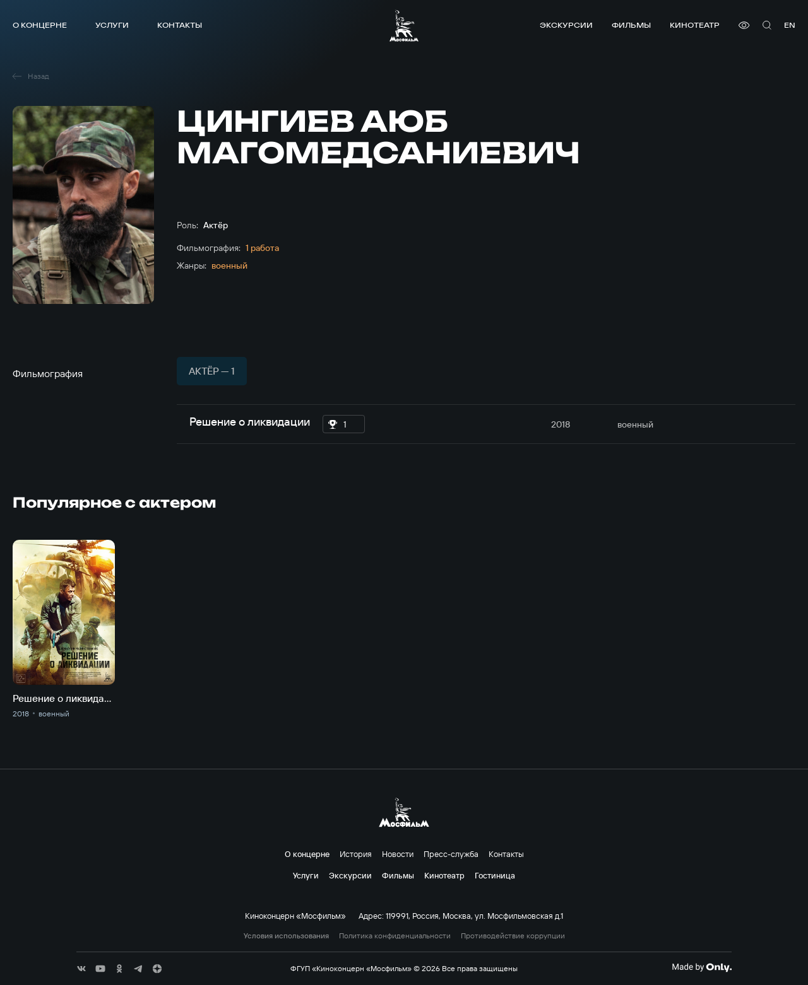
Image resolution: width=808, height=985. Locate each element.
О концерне (40, 25)
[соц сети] (81, 969)
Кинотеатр (695, 25)
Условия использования (286, 935)
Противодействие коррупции (513, 935)
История (356, 854)
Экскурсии (566, 25)
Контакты (179, 25)
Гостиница (495, 875)
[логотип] (404, 25)
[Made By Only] (702, 967)
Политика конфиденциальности (395, 935)
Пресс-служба (451, 854)
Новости (397, 854)
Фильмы (631, 25)
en (789, 25)
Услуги (112, 25)
